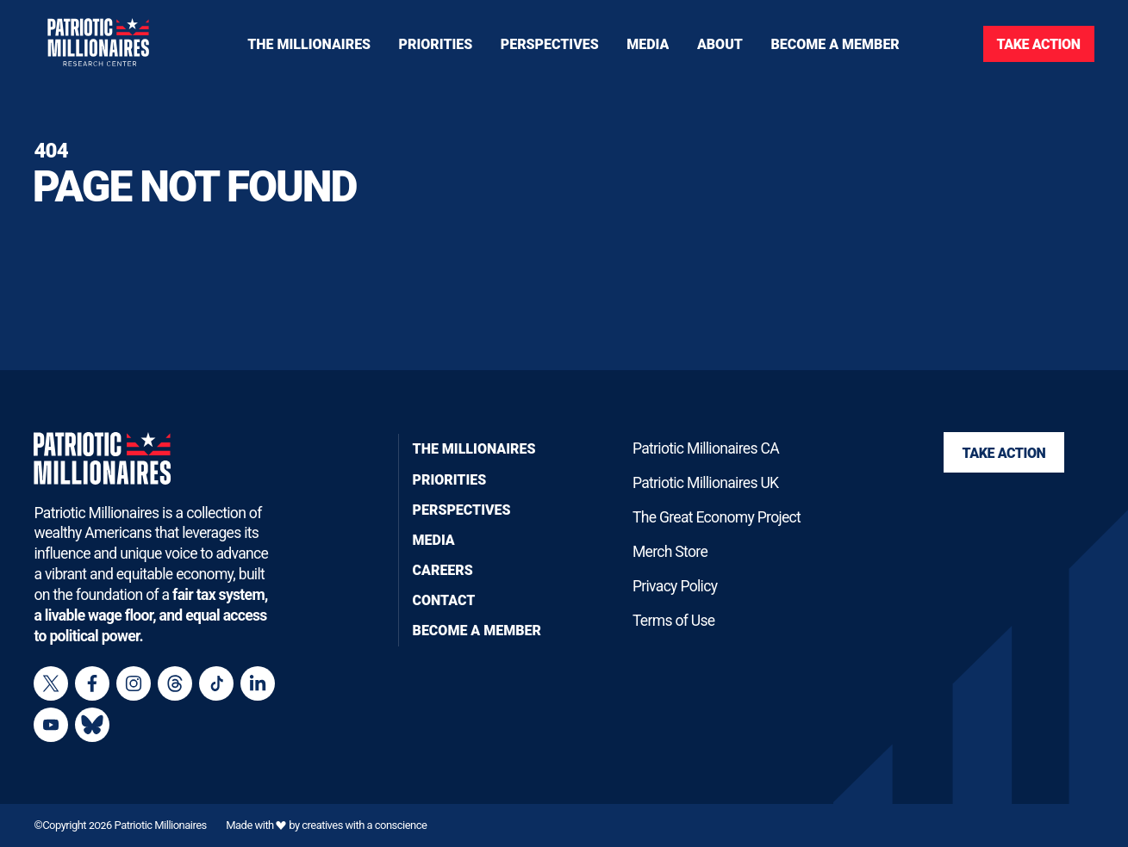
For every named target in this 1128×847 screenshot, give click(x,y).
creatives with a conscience (364, 825)
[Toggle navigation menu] (436, 43)
